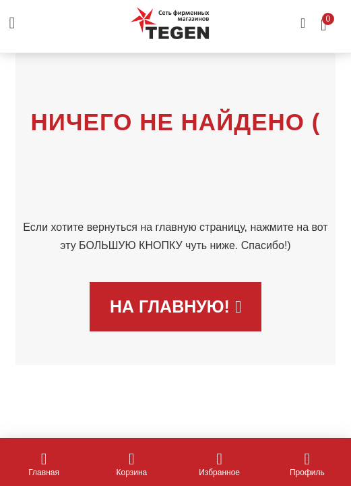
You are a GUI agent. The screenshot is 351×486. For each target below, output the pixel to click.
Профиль (307, 464)
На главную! (175, 306)
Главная (44, 464)
